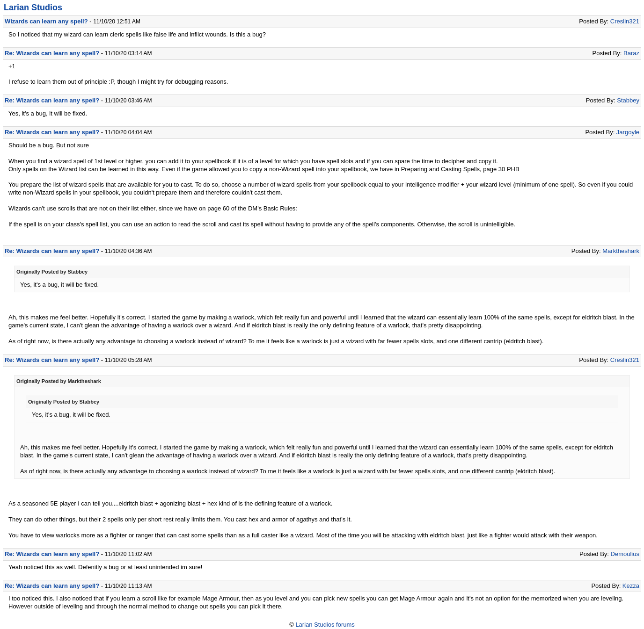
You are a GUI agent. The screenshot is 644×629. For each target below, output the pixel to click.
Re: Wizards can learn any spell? (52, 53)
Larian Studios (33, 7)
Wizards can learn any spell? (46, 21)
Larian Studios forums (324, 624)
